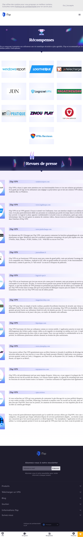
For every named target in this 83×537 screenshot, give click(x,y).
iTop (41, 453)
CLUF (25, 525)
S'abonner (55, 468)
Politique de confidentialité (32, 523)
